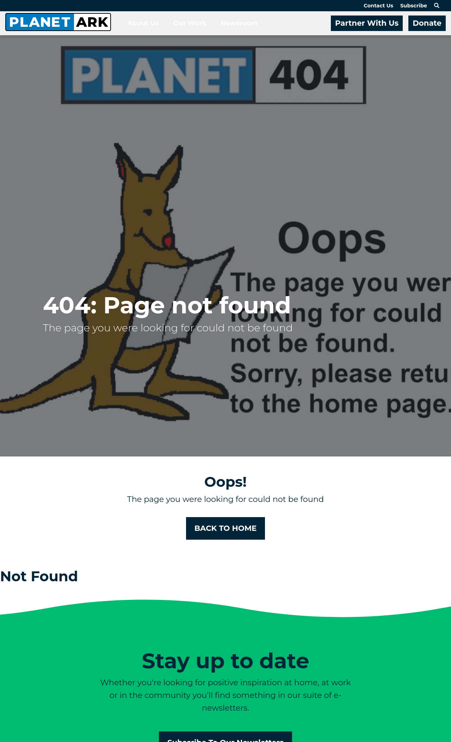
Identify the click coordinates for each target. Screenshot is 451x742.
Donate (427, 22)
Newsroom (239, 23)
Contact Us (378, 5)
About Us (143, 23)
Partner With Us (367, 22)
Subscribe (413, 5)
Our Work (189, 23)
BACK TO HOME (225, 528)
